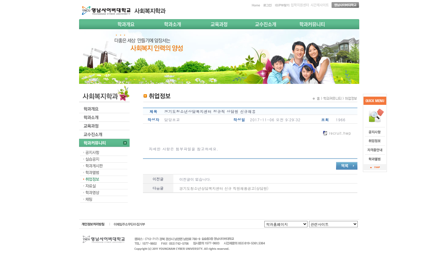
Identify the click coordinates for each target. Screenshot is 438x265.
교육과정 (219, 24)
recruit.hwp (340, 133)
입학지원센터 (300, 5)
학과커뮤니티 (312, 24)
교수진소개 (265, 24)
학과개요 (125, 24)
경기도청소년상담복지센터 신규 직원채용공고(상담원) (224, 188)
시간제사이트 (320, 5)
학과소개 (172, 24)
